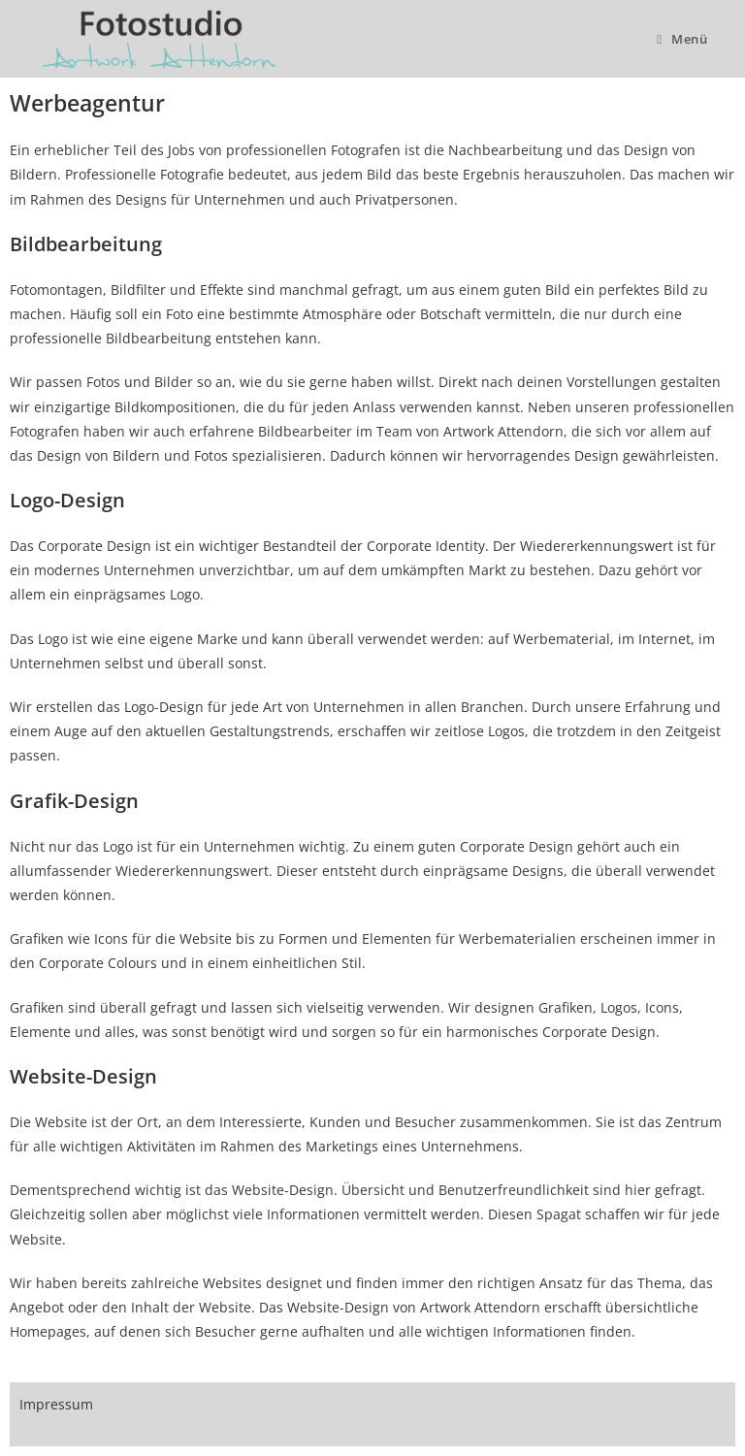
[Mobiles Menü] (682, 39)
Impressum (56, 1404)
